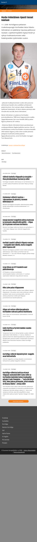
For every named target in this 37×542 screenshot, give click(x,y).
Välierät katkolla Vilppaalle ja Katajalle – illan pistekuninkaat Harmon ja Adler (18, 178)
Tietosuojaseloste (19, 452)
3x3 (3, 430)
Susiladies (5, 421)
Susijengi (5, 418)
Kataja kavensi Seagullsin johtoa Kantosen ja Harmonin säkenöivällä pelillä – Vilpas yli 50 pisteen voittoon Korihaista (18, 222)
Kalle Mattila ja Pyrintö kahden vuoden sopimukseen (17, 329)
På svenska (5, 440)
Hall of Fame (6, 433)
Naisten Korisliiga (7, 427)
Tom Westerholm (16, 153)
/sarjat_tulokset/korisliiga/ (17, 145)
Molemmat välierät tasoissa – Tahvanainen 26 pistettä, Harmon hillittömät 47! (15, 199)
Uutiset (10, 11)
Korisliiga (4, 161)
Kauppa (4, 443)
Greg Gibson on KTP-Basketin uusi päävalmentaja (15, 268)
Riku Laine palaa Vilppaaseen (13, 287)
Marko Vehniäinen (6, 153)
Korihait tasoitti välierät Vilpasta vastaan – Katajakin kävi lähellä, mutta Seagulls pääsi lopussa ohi (18, 245)
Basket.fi (4, 11)
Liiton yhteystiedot (29, 450)
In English (5, 436)
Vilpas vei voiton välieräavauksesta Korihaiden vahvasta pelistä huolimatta (17, 310)
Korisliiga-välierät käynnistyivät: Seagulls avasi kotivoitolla (18, 355)
